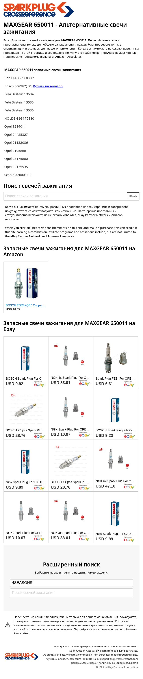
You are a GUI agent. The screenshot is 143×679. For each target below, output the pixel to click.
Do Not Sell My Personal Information (117, 667)
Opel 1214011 (15, 126)
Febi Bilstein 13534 (18, 94)
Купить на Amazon (48, 86)
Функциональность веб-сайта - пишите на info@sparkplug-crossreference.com (92, 658)
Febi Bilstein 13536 (18, 110)
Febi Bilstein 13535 (18, 102)
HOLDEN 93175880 (19, 118)
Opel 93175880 (16, 158)
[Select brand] (71, 583)
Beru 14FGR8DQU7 (19, 78)
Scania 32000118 (17, 174)
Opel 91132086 (16, 142)
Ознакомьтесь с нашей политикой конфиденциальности (104, 662)
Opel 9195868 (15, 150)
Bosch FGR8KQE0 (18, 86)
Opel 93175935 (16, 166)
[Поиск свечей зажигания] (65, 196)
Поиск (133, 196)
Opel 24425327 (16, 134)
